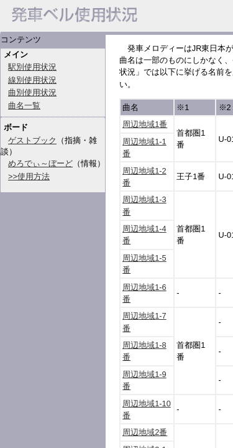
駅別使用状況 (32, 67)
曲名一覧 (24, 105)
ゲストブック (32, 140)
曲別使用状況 (32, 92)
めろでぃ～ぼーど (40, 163)
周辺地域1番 (144, 124)
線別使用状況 (32, 80)
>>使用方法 (29, 176)
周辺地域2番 (144, 432)
